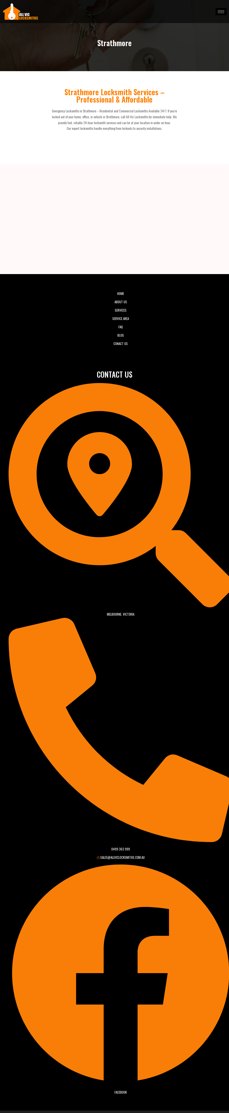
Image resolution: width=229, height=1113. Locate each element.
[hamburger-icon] (221, 11)
